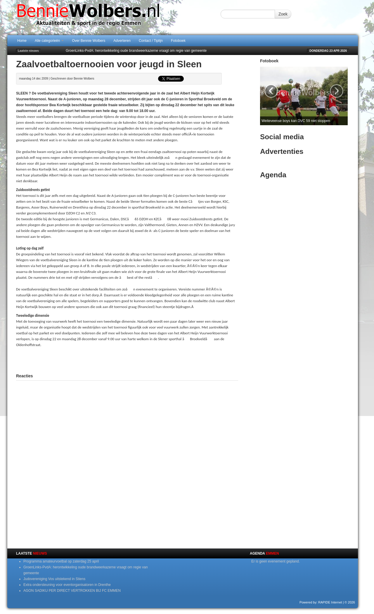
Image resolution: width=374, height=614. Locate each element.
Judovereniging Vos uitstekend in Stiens (54, 579)
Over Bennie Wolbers (88, 41)
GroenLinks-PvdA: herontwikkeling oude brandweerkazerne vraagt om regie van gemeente (136, 51)
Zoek (283, 14)
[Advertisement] (127, 359)
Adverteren (122, 41)
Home (22, 41)
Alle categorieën (49, 41)
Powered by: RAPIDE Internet (320, 602)
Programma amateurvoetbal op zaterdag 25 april (61, 561)
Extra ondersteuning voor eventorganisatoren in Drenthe (67, 585)
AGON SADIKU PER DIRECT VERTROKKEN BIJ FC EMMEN (72, 591)
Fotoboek (178, 41)
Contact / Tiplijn (151, 41)
